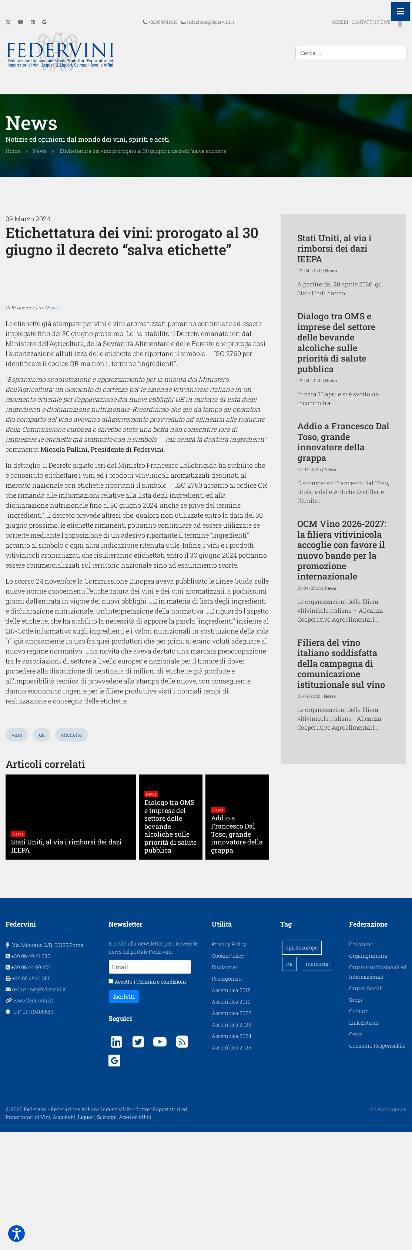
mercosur (317, 1078)
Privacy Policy (229, 1059)
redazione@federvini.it (210, 22)
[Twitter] (8, 22)
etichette (71, 849)
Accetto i (147, 1096)
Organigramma (368, 1070)
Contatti (359, 1126)
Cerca (356, 1149)
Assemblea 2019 (231, 1116)
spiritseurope (302, 1062)
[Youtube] (20, 22)
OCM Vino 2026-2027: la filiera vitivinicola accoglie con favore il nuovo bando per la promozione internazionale (341, 549)
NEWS (370, 22)
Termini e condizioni (161, 1096)
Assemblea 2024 (231, 1151)
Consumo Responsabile (377, 1160)
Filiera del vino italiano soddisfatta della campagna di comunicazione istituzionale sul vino (341, 662)
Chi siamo (361, 1059)
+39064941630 (163, 22)
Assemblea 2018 (231, 1105)
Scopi (355, 1114)
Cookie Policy (228, 1070)
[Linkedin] (33, 22)
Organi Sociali (366, 1103)
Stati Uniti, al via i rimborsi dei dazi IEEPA (334, 247)
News (51, 491)
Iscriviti (124, 1111)
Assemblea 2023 (231, 1139)
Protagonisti (227, 1093)
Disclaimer (225, 1082)
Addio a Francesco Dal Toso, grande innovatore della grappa (343, 440)
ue (41, 849)
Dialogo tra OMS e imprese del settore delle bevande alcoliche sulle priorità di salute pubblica (336, 341)
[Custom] (44, 22)
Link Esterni (363, 1137)
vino (16, 849)
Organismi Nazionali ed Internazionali (377, 1087)
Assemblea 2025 (231, 1162)
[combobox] (350, 53)
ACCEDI (327, 22)
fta (289, 1078)
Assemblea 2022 (231, 1128)
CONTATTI (349, 22)
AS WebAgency (388, 1224)
